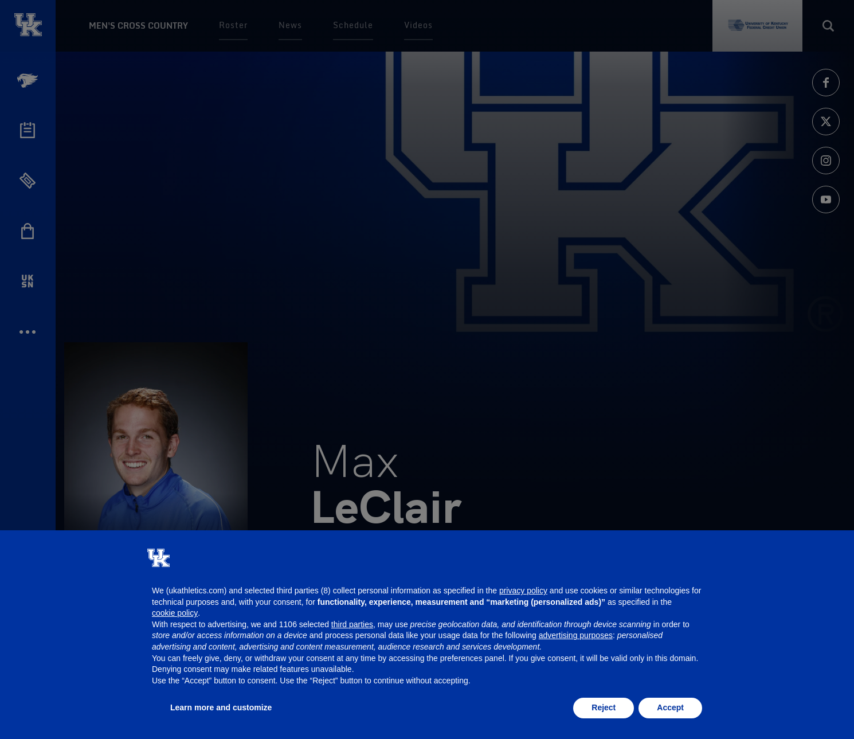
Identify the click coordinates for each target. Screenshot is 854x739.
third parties (352, 624)
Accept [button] (670, 707)
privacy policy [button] (523, 590)
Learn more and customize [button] (221, 707)
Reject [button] (603, 707)
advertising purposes (576, 635)
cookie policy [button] (175, 612)
